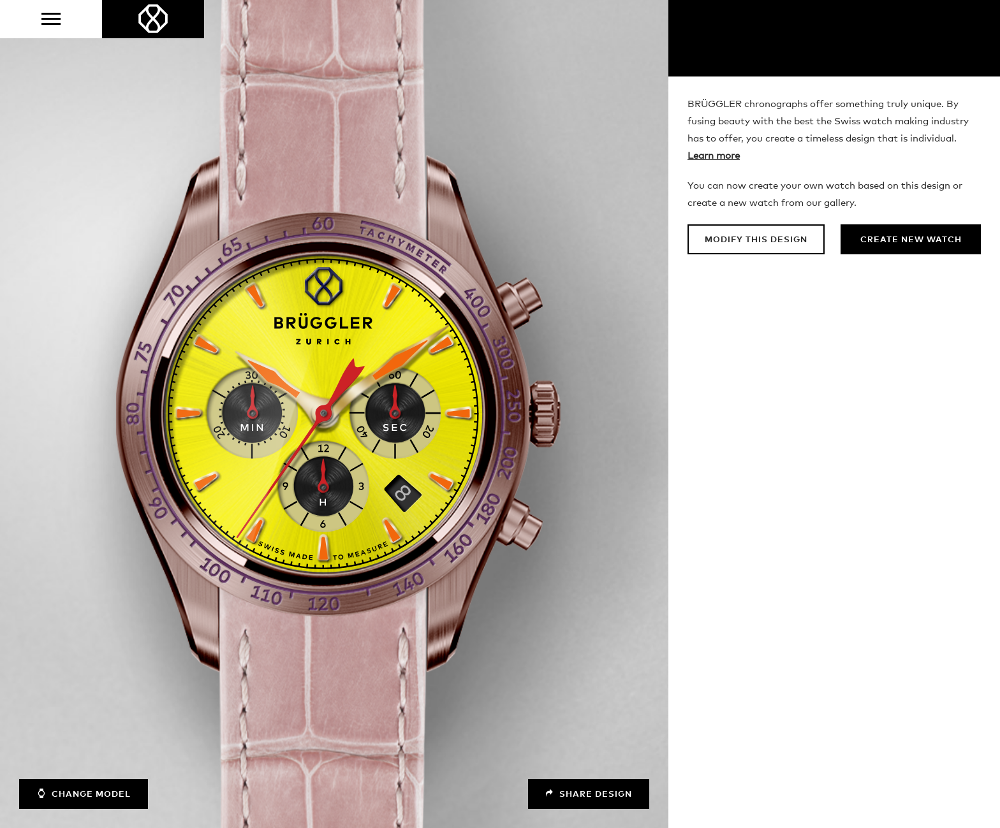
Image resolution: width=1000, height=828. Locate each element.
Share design (588, 794)
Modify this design (756, 240)
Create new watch (911, 240)
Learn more (714, 156)
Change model (83, 793)
